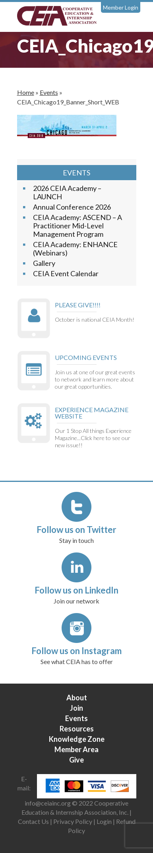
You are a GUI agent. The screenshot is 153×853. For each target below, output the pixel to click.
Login (104, 821)
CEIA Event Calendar (66, 273)
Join (76, 708)
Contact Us (33, 821)
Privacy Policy (72, 821)
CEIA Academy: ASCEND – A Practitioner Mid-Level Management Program (77, 225)
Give (76, 759)
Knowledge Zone (77, 739)
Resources (77, 728)
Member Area (76, 749)
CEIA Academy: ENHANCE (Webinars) (75, 248)
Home (25, 92)
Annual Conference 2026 (72, 206)
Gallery (44, 263)
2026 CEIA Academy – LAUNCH (67, 192)
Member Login (120, 7)
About (76, 697)
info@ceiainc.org (48, 803)
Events (49, 92)
